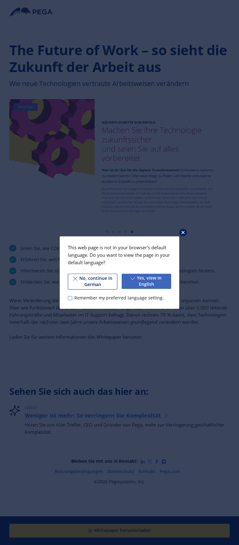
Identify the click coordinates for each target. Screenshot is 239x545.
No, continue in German (92, 281)
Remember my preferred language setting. (119, 298)
